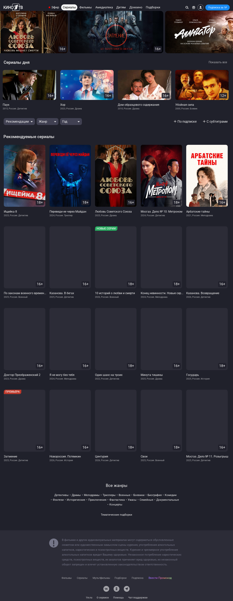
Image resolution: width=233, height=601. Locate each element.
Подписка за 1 (217, 7)
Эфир (55, 7)
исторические (76, 499)
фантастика (117, 499)
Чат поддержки (137, 597)
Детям (121, 7)
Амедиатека (104, 7)
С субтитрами (217, 121)
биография (155, 495)
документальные (167, 499)
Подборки (153, 7)
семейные (146, 499)
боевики (139, 495)
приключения (97, 499)
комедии (171, 495)
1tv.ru (89, 597)
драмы (76, 495)
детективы (61, 495)
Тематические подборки (116, 514)
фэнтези (58, 499)
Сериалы (69, 7)
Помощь (118, 597)
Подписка (137, 577)
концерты (115, 504)
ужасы (132, 499)
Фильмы (85, 7)
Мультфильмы (101, 577)
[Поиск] (187, 7)
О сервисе (103, 597)
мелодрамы (92, 495)
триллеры (109, 495)
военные (124, 495)
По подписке (187, 121)
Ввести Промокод (160, 578)
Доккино (135, 7)
